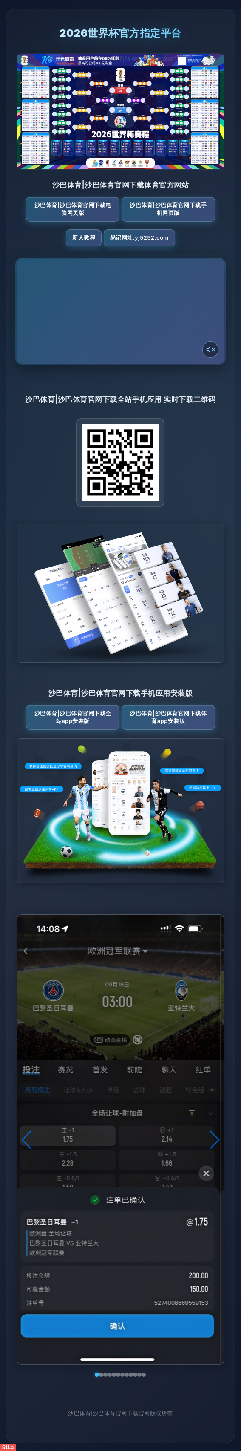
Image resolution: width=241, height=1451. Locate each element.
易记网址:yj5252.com (139, 237)
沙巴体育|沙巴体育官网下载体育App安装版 (168, 717)
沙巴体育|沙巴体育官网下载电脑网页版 (72, 209)
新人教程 (83, 237)
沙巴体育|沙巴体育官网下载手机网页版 (168, 209)
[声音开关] (210, 349)
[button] (27, 1139)
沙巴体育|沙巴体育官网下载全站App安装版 (72, 717)
